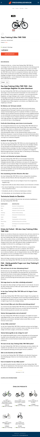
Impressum (16, 433)
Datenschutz (23, 433)
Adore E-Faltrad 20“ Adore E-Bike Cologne (19, 423)
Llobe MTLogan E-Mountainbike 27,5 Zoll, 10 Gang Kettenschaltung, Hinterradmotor (7, 402)
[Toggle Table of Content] (6, 82)
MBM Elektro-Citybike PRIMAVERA (6, 423)
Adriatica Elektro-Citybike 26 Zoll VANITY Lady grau (20, 401)
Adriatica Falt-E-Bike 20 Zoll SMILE (33, 401)
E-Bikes (26, 8)
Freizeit (17, 8)
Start (13, 8)
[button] (1, 2)
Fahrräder (22, 8)
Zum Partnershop (9, 54)
